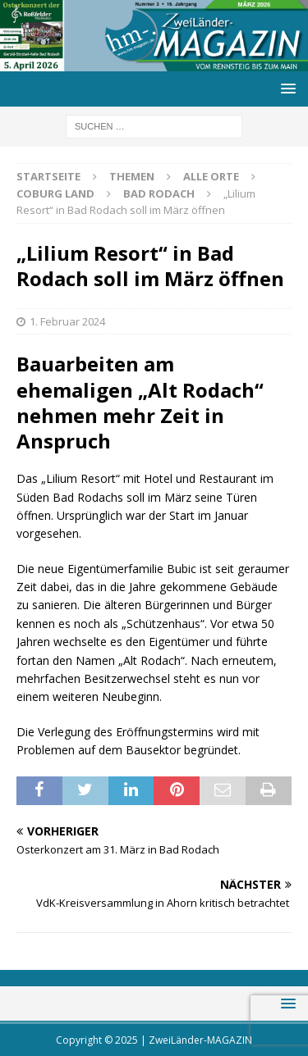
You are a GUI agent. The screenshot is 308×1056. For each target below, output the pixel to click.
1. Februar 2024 (67, 321)
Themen (131, 176)
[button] (285, 88)
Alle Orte (211, 176)
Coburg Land (55, 193)
